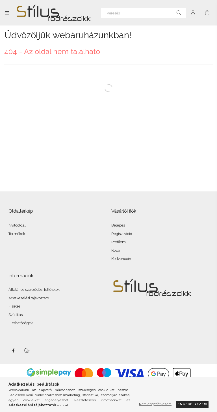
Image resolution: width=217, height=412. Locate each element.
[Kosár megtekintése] (207, 13)
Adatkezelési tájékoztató (28, 298)
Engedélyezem (192, 404)
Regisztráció (121, 234)
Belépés (118, 225)
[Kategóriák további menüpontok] (7, 13)
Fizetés (14, 306)
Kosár (116, 250)
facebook (13, 350)
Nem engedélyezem (155, 404)
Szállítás (15, 315)
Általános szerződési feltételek (34, 289)
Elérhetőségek (20, 323)
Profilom (118, 242)
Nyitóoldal (17, 225)
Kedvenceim (122, 259)
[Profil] (193, 13)
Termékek (16, 234)
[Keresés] (143, 13)
